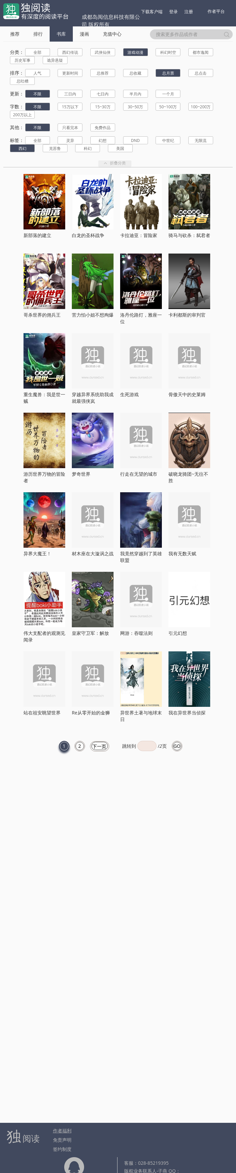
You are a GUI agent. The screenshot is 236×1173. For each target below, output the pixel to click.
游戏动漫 (135, 52)
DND (135, 140)
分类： (17, 52)
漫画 (84, 34)
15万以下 (70, 107)
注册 (188, 12)
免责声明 (62, 1140)
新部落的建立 (37, 235)
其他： (17, 127)
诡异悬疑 (55, 60)
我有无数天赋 (182, 553)
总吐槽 (22, 81)
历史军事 (22, 60)
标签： (17, 140)
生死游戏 (129, 394)
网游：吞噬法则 (136, 633)
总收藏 (135, 73)
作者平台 (216, 11)
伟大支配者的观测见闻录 (44, 636)
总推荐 (103, 73)
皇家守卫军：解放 (90, 633)
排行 (38, 34)
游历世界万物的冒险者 (44, 477)
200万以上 (22, 115)
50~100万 (168, 107)
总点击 (201, 73)
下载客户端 (152, 12)
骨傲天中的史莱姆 (187, 394)
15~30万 (102, 107)
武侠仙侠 (103, 52)
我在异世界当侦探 (187, 712)
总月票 (168, 73)
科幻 (88, 148)
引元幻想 (177, 633)
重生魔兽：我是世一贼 (44, 397)
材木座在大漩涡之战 (93, 553)
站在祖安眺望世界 (42, 712)
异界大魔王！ (37, 553)
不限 (37, 94)
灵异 (70, 140)
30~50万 (135, 107)
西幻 (22, 148)
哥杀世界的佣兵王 (42, 315)
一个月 (168, 94)
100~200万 (201, 107)
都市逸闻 (201, 52)
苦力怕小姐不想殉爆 (93, 315)
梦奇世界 (81, 474)
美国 (120, 148)
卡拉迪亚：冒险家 (138, 235)
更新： (17, 93)
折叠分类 (115, 163)
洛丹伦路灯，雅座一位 (141, 318)
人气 (37, 73)
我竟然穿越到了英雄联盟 (141, 556)
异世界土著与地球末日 (141, 715)
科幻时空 (168, 52)
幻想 (103, 140)
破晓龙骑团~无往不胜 (188, 477)
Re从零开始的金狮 (91, 712)
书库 (61, 34)
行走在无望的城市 (138, 474)
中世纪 (168, 140)
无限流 (201, 140)
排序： (17, 73)
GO (176, 746)
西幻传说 (70, 52)
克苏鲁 (55, 148)
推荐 (15, 34)
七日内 (103, 94)
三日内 (70, 94)
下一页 (99, 746)
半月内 (135, 94)
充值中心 (112, 34)
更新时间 (70, 73)
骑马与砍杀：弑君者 (189, 235)
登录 (173, 12)
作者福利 (62, 1130)
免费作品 (103, 127)
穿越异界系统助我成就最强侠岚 (93, 397)
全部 (37, 52)
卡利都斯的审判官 (187, 315)
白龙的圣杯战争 (88, 235)
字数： (17, 106)
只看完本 (70, 127)
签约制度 (62, 1149)
